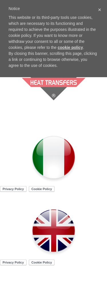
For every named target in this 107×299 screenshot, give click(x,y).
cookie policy (70, 47)
